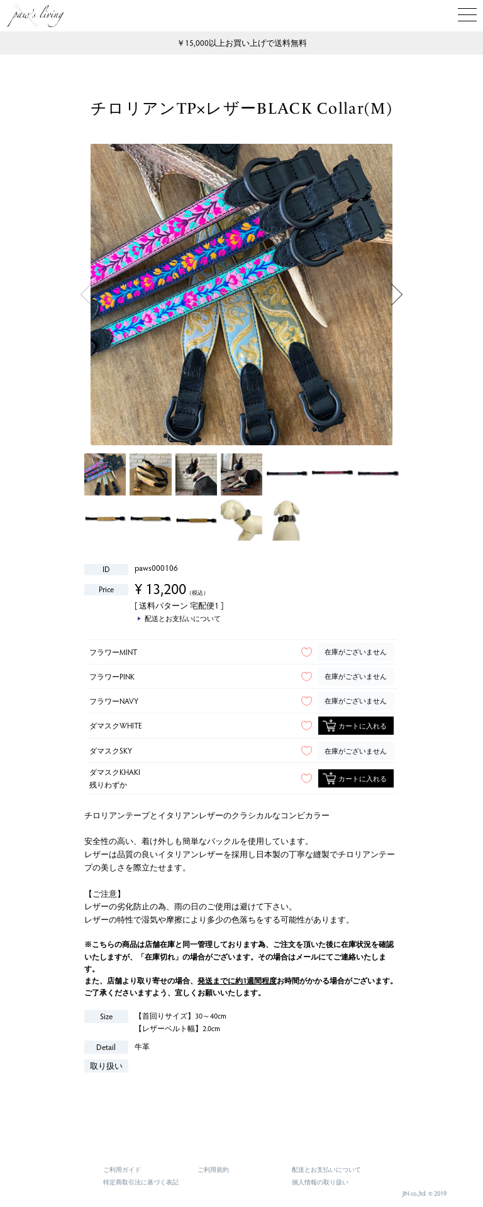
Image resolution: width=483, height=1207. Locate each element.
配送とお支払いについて (326, 1169)
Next (397, 295)
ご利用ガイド (122, 1169)
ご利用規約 (213, 1169)
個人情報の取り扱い (320, 1181)
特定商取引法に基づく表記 (141, 1181)
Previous (86, 295)
